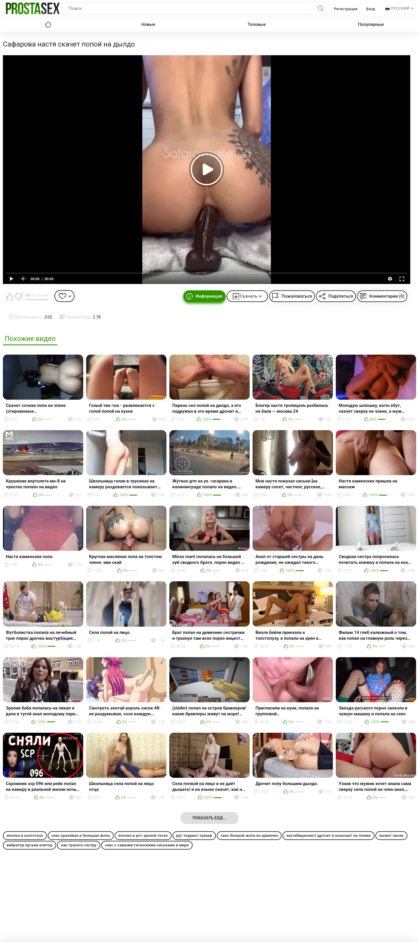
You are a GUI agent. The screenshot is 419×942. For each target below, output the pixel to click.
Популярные (371, 24)
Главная (48, 24)
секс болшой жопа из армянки (249, 835)
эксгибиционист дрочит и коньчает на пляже (328, 835)
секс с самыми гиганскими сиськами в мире (147, 845)
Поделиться (340, 296)
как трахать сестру (78, 845)
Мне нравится (9, 297)
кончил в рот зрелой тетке (143, 835)
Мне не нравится (18, 297)
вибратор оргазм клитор (29, 845)
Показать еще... (209, 818)
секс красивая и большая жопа (81, 835)
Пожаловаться (296, 296)
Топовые (257, 24)
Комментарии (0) (386, 296)
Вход (370, 9)
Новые (148, 24)
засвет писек (391, 835)
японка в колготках (25, 835)
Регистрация (345, 9)
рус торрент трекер (194, 835)
